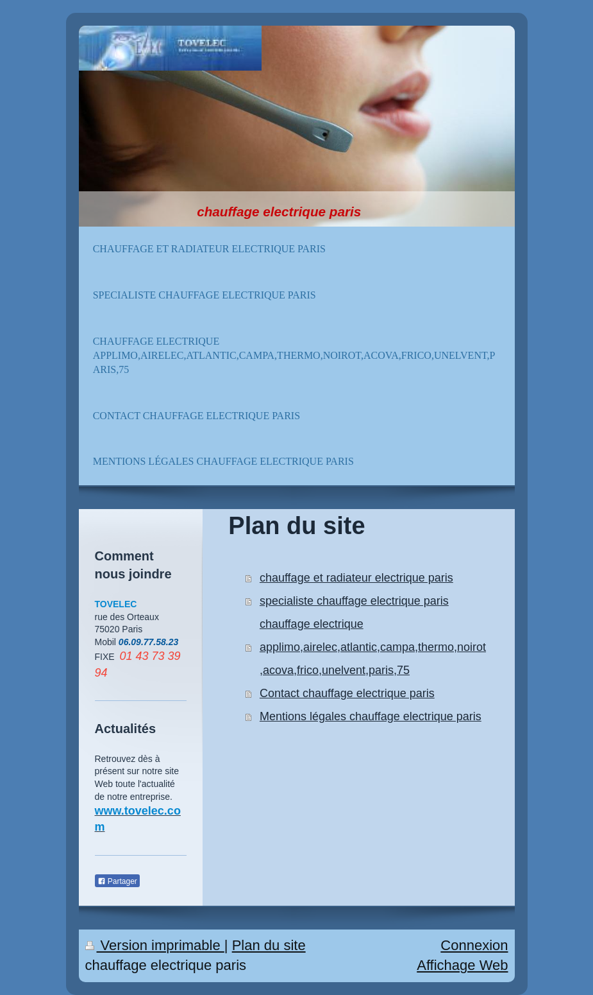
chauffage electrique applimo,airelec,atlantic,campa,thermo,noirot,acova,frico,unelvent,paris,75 (373, 647)
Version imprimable (154, 945)
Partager (117, 881)
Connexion (474, 945)
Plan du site (269, 945)
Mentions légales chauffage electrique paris (370, 716)
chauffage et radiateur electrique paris (356, 577)
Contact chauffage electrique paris (347, 693)
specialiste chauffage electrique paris (354, 600)
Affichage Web (462, 965)
